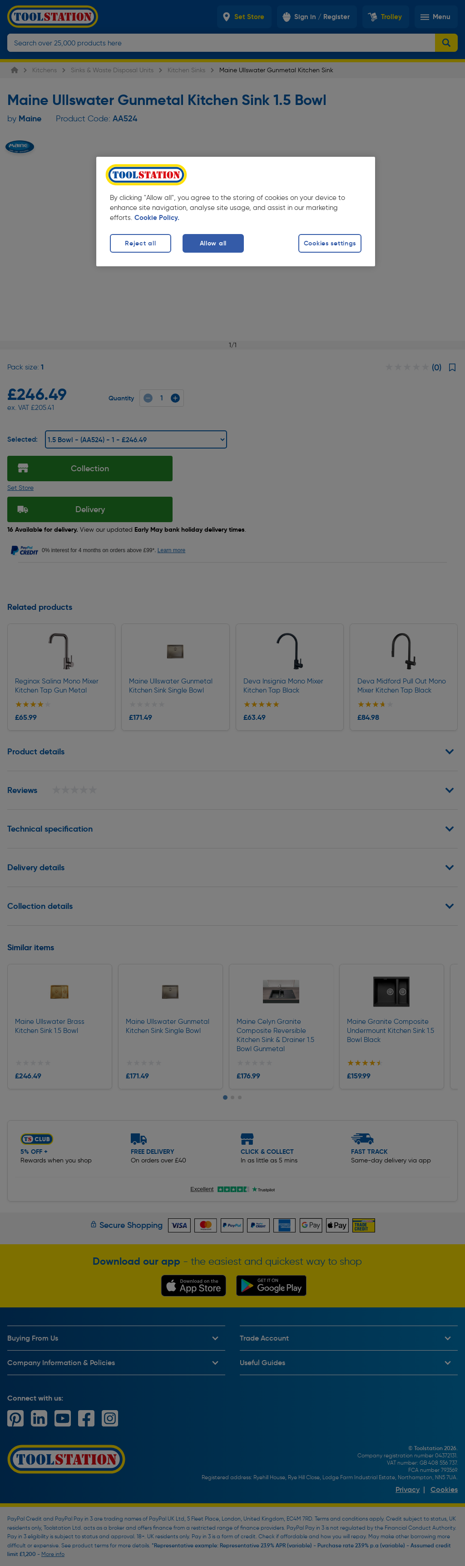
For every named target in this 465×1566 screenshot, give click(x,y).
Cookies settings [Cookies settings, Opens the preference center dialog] (330, 243)
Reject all (140, 243)
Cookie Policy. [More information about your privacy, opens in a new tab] (156, 218)
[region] (235, 211)
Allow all (213, 243)
